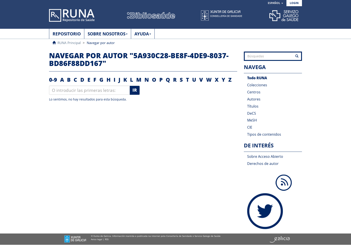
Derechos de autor (263, 163)
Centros (253, 92)
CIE (249, 127)
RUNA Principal (69, 43)
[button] (275, 3)
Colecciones (257, 85)
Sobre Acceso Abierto (265, 156)
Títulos (252, 106)
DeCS (251, 113)
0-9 (53, 79)
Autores (253, 99)
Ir (134, 90)
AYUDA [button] (142, 34)
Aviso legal (96, 239)
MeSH (252, 120)
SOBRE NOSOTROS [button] (108, 34)
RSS (106, 239)
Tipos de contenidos (264, 134)
